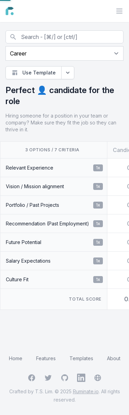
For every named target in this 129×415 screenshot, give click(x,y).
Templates (81, 358)
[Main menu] (119, 11)
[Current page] (64, 53)
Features (46, 358)
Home (15, 358)
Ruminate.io (86, 391)
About (113, 358)
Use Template (33, 72)
